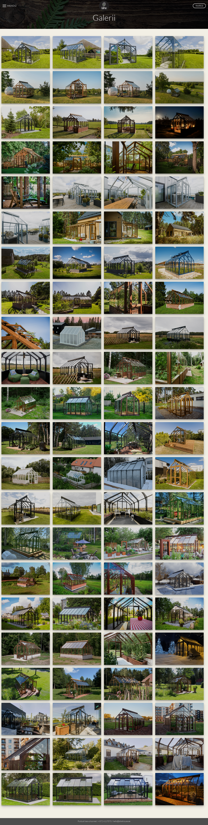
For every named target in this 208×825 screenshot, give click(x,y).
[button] (9, 6)
